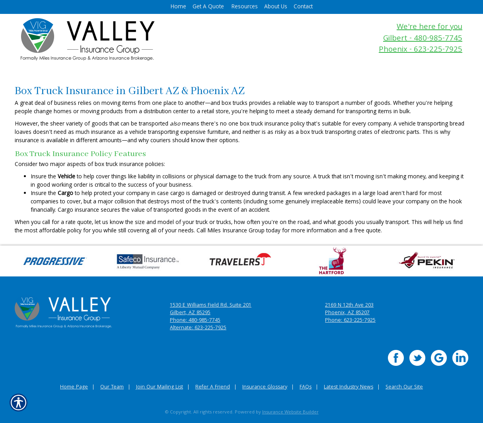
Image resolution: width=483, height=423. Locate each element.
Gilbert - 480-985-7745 (422, 39)
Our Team (112, 387)
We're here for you (429, 27)
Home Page (74, 387)
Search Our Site (404, 387)
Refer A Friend (212, 387)
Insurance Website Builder (290, 412)
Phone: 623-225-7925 (350, 321)
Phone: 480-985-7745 (195, 321)
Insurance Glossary (264, 387)
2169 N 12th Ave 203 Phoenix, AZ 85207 (349, 309)
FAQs (306, 387)
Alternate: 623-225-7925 (198, 328)
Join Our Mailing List (159, 387)
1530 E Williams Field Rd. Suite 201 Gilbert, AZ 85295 (210, 309)
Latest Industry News (348, 387)
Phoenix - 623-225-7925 (420, 50)
